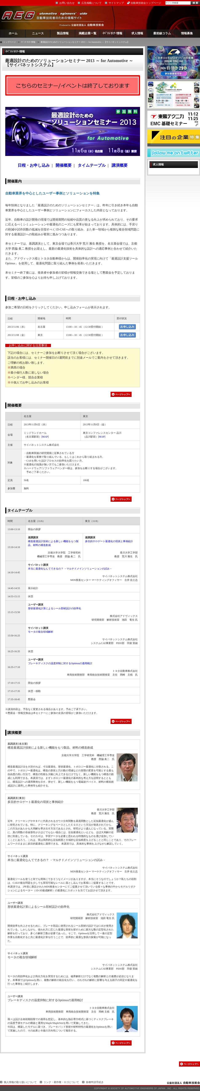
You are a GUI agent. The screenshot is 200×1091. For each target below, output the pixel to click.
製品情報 (63, 33)
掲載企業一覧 (87, 33)
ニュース (38, 33)
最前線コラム (162, 33)
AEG (47, 17)
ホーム (13, 33)
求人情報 (137, 33)
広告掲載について (91, 2)
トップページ (9, 42)
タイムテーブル (19, 510)
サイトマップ (116, 2)
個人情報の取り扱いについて (20, 1082)
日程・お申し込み (21, 299)
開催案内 (14, 181)
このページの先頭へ (189, 1064)
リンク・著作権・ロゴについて (61, 1082)
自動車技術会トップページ (146, 2)
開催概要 (14, 405)
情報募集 (187, 33)
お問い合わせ (67, 2)
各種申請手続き (95, 1082)
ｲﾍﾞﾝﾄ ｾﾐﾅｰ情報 (113, 33)
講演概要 (14, 733)
